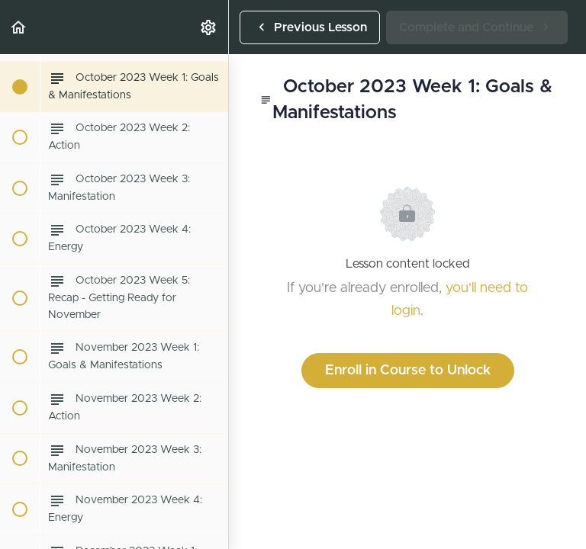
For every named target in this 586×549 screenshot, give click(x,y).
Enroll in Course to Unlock (408, 370)
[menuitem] (209, 27)
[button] (19, 27)
